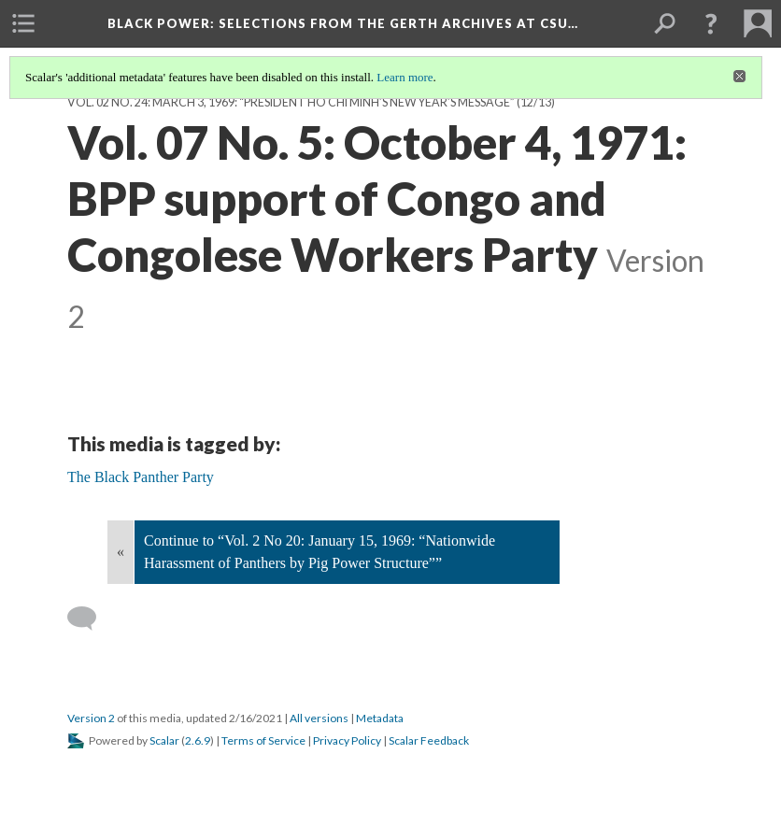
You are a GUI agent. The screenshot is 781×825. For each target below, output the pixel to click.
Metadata (380, 718)
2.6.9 (197, 740)
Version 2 (91, 718)
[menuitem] (23, 23)
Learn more (404, 77)
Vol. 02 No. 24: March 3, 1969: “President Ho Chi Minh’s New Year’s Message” (291, 102)
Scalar (164, 740)
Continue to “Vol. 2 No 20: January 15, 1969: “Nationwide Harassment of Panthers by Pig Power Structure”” (319, 552)
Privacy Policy (347, 740)
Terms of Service (263, 740)
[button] (711, 23)
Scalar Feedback (429, 740)
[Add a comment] (90, 618)
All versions (319, 718)
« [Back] (120, 552)
